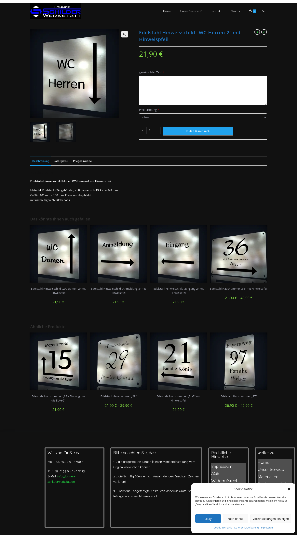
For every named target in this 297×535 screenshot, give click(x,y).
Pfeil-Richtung (149, 110)
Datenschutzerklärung (246, 527)
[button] (289, 489)
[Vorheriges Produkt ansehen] (257, 32)
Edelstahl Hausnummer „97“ (239, 396)
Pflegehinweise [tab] (82, 161)
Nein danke (236, 519)
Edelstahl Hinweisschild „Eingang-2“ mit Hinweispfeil (178, 291)
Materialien (265, 471)
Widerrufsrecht (221, 475)
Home (262, 461)
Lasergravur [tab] (61, 161)
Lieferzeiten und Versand (274, 481)
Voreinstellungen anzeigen (270, 519)
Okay (208, 519)
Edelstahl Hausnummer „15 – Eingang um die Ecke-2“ (58, 398)
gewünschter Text (151, 72)
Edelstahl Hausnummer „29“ (118, 396)
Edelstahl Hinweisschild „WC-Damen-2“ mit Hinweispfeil (58, 291)
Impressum (267, 527)
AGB (214, 470)
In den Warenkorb (197, 131)
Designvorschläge (270, 476)
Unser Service (267, 466)
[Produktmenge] (149, 130)
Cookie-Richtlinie (223, 527)
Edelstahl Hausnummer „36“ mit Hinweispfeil (238, 288)
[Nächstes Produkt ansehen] (264, 32)
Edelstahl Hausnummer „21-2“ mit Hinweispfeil (178, 398)
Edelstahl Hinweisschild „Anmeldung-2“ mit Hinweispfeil (118, 291)
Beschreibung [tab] (40, 161)
